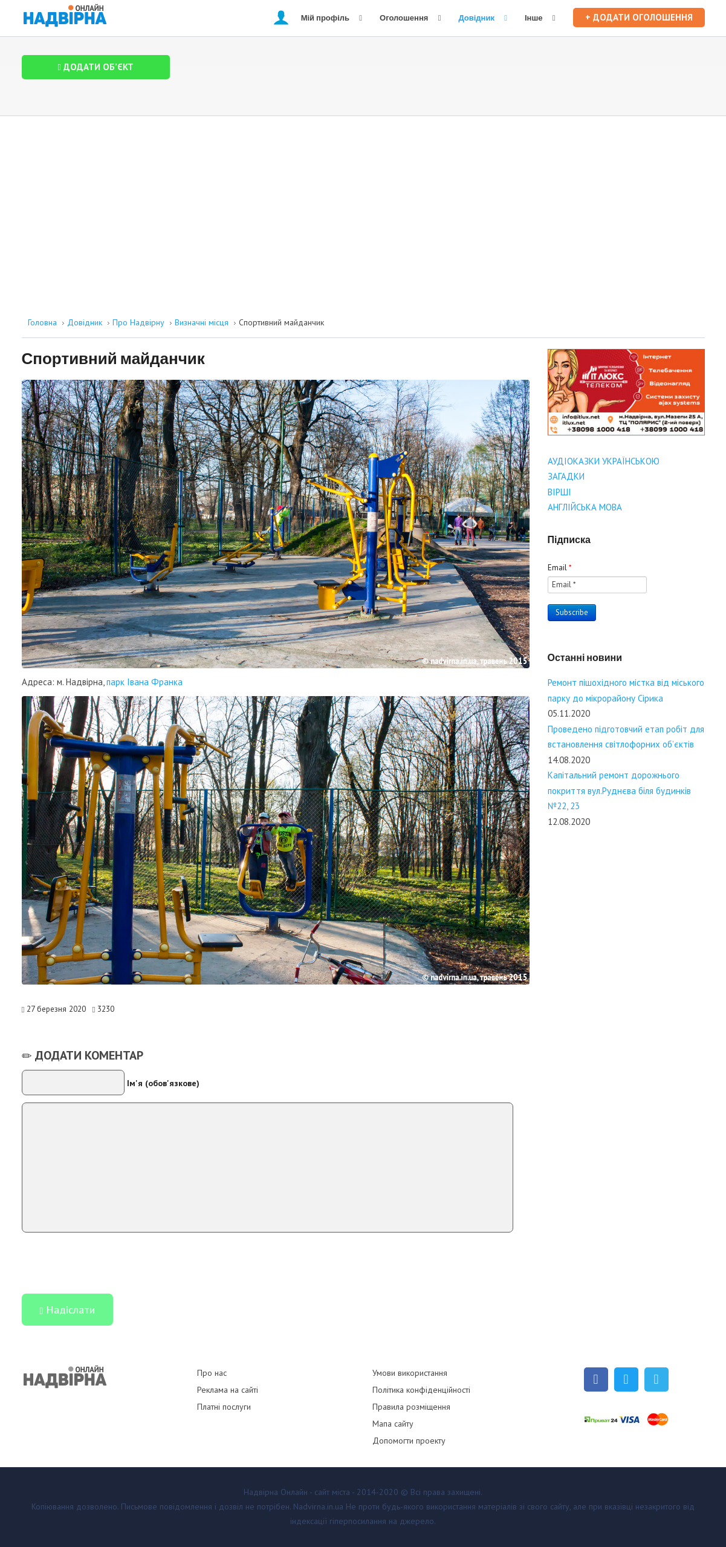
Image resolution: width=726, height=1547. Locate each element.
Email (560, 567)
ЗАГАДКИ (566, 476)
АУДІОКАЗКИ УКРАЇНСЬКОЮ (604, 461)
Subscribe (572, 612)
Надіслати (68, 1311)
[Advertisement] (363, 206)
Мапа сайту (392, 1423)
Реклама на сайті (227, 1389)
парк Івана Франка (144, 682)
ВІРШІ (559, 492)
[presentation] (114, 1262)
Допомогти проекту (409, 1440)
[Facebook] (596, 1379)
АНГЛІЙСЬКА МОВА (585, 507)
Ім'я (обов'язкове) (163, 1083)
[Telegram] (656, 1379)
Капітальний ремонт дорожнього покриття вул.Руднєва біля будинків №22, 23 (619, 790)
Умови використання (409, 1372)
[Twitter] (626, 1379)
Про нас (212, 1372)
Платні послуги (224, 1406)
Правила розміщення (411, 1406)
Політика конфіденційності (421, 1389)
